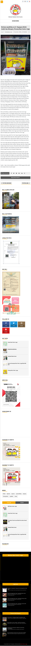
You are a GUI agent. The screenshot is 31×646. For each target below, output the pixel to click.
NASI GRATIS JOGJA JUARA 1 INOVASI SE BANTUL (16, 622)
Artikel (20, 32)
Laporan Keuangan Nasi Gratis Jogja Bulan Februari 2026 (16, 598)
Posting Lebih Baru (7, 183)
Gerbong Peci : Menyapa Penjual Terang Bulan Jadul (16, 617)
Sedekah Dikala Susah (12, 356)
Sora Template (11, 644)
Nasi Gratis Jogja (23, 644)
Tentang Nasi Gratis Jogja (13, 370)
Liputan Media (24, 32)
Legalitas (11, 496)
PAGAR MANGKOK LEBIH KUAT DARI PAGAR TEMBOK (16, 633)
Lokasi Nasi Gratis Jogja (12, 342)
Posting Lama (25, 183)
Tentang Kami (5, 496)
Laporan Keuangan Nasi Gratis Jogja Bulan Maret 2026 (16, 593)
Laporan (13, 493)
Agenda (8, 493)
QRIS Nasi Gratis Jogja (12, 506)
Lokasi (16, 496)
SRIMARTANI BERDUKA (12, 349)
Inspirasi (24, 493)
